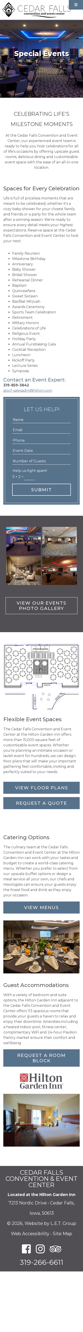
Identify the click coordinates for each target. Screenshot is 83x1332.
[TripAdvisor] (55, 1249)
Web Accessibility (30, 1233)
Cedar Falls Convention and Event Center (36, 10)
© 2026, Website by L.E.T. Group (41, 1223)
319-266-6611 (41, 1262)
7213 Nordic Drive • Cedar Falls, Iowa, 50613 (42, 1208)
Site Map (62, 1233)
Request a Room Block (41, 1058)
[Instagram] (40, 1249)
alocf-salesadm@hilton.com (27, 390)
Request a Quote (41, 803)
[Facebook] (26, 1249)
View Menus (41, 907)
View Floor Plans (41, 787)
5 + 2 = (18, 477)
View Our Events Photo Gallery (41, 605)
